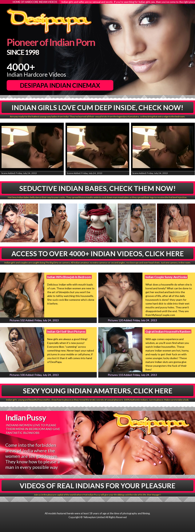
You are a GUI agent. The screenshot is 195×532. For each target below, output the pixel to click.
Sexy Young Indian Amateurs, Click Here (97, 390)
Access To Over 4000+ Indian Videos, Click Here (97, 253)
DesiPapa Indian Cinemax (60, 85)
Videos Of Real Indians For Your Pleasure (97, 485)
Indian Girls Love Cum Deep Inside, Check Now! (97, 107)
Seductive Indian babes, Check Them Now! (97, 188)
